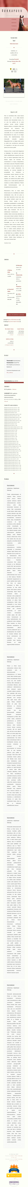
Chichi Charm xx (21, 334)
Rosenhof (16, 59)
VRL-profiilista (10, 372)
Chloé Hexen (20, 329)
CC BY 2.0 (14, 1157)
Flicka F (12, 334)
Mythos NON (10, 319)
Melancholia (19, 275)
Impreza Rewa (9, 339)
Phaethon (18, 286)
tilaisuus (14, 389)
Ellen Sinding (18, 1159)
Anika (19, 294)
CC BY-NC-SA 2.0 (14, 1160)
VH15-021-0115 (14, 43)
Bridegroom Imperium (9, 344)
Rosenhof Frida (9, 329)
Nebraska (19, 265)
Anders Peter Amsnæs (17, 1155)
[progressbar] (14, 382)
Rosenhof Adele (12, 321)
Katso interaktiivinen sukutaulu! (16, 314)
